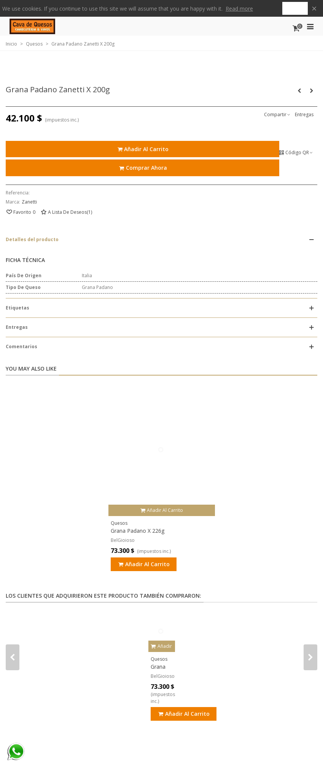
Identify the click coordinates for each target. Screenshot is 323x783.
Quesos (119, 523)
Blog (159, 73)
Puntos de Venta (76, 73)
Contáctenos (194, 73)
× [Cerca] (314, 8)
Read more (239, 8)
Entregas (304, 114)
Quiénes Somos (125, 73)
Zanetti (29, 202)
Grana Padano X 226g (137, 530)
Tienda (30, 73)
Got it (295, 8)
